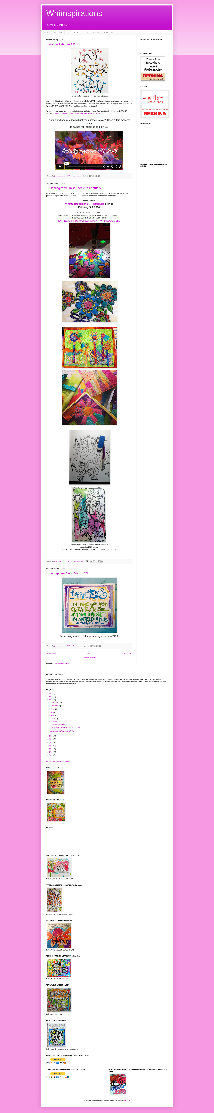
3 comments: (77, 646)
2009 (51, 755)
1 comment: (77, 176)
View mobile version (89, 658)
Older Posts (127, 654)
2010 (51, 752)
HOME (47, 32)
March (53, 719)
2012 (51, 746)
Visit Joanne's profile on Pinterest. (58, 762)
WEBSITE (58, 32)
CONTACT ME (93, 32)
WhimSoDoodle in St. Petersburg (84, 203)
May (52, 712)
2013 (51, 742)
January (54, 722)
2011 (51, 749)
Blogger (127, 1101)
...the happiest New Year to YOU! (68, 573)
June (53, 709)
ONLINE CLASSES (75, 32)
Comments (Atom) (62, 664)
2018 (51, 693)
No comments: (79, 561)
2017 (51, 697)
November (55, 706)
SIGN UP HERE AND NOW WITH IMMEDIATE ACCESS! (77, 114)
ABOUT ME (109, 32)
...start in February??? (61, 44)
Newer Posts (51, 654)
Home (89, 654)
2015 (51, 736)
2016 (51, 700)
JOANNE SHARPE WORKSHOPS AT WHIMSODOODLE (89, 220)
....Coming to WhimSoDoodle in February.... (75, 188)
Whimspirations (74, 13)
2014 (51, 739)
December (55, 703)
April (52, 715)
